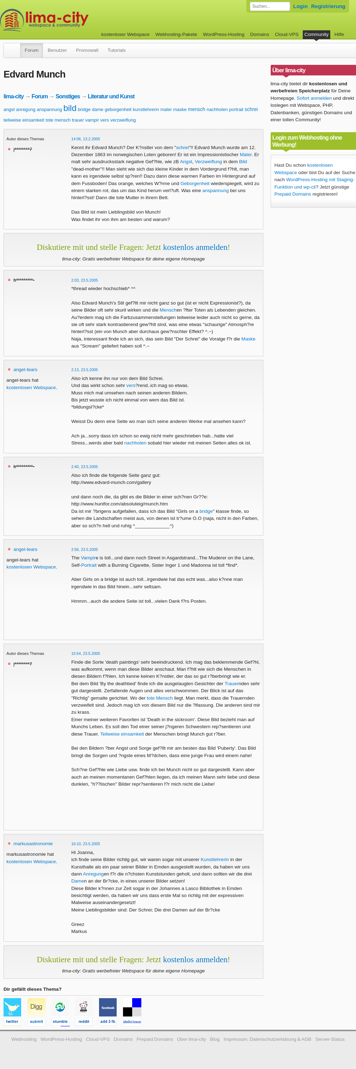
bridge (84, 109)
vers (104, 120)
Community (317, 34)
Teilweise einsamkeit (122, 734)
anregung (26, 109)
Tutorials (117, 50)
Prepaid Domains (293, 194)
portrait (236, 109)
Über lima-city (191, 1039)
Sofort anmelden (314, 98)
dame (98, 109)
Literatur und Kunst (111, 96)
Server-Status (330, 1039)
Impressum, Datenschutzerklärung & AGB (267, 1039)
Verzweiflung (208, 161)
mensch (196, 109)
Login (300, 6)
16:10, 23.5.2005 (85, 844)
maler (166, 109)
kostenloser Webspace (125, 34)
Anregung (93, 874)
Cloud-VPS (287, 34)
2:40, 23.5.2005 (84, 467)
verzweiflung (123, 120)
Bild (243, 161)
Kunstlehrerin (215, 859)
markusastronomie (33, 843)
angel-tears (25, 369)
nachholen (217, 109)
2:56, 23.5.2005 (84, 549)
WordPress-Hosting (224, 34)
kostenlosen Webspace (31, 387)
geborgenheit (118, 109)
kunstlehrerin (146, 109)
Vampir (88, 557)
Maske (248, 339)
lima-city (14, 96)
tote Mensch (160, 698)
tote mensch (57, 120)
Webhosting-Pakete (176, 34)
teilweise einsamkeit (24, 120)
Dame (77, 881)
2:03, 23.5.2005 (84, 280)
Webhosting (24, 1039)
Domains (259, 34)
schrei (251, 109)
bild (69, 108)
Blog (215, 1039)
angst (9, 109)
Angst (186, 161)
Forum (31, 50)
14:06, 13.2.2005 (85, 139)
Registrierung (328, 6)
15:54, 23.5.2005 (85, 653)
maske (179, 109)
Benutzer (57, 50)
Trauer (232, 683)
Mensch (168, 310)
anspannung (49, 109)
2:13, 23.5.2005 (84, 370)
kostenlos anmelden (195, 247)
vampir (92, 120)
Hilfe (339, 34)
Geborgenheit (194, 183)
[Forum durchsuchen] (270, 6)
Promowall (87, 50)
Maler (245, 154)
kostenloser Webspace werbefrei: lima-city (70, 20)
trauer (78, 120)
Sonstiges (68, 96)
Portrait (89, 565)
